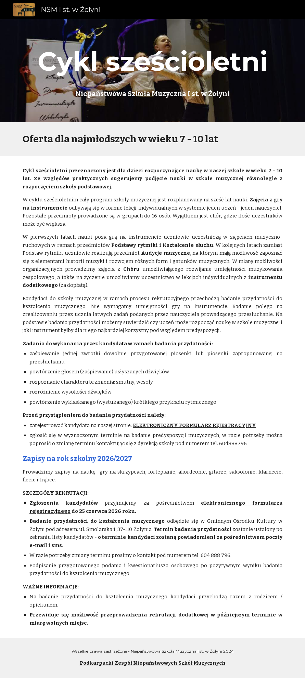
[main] (152, 61)
